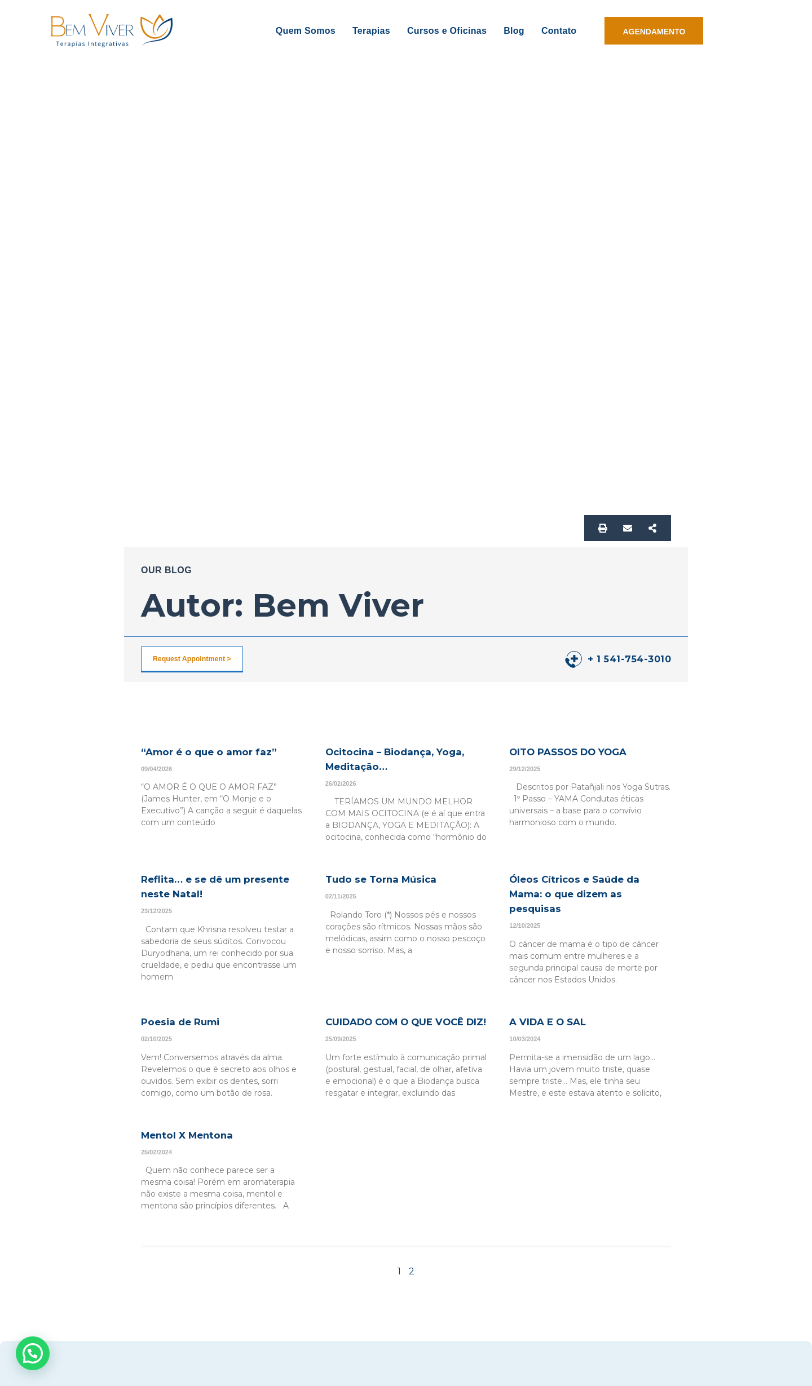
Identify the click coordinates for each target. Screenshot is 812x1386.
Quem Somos (306, 31)
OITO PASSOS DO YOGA (580, 751)
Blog (514, 31)
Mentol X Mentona (196, 1149)
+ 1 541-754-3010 (629, 659)
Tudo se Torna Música (391, 878)
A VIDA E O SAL (555, 1021)
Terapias (371, 31)
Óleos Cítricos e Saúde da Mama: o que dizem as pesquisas (586, 893)
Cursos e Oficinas (447, 31)
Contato (559, 31)
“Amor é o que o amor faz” (221, 751)
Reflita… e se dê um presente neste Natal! (205, 886)
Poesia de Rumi (188, 1021)
